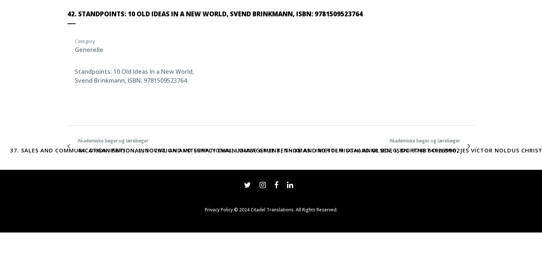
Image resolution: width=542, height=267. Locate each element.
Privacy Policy (219, 210)
